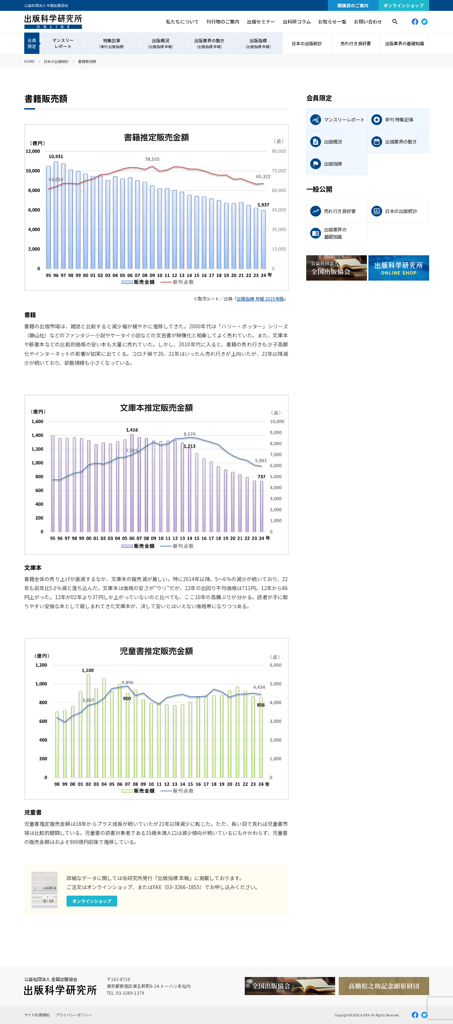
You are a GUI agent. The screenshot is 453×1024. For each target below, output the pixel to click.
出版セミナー (261, 21)
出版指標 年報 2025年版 (260, 298)
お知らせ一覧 (332, 21)
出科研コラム (297, 21)
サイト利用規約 (37, 1014)
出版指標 (258, 43)
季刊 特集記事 (399, 119)
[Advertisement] (367, 349)
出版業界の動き (209, 43)
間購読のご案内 (353, 5)
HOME (29, 61)
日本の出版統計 (307, 43)
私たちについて (182, 21)
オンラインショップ (404, 5)
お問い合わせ (368, 21)
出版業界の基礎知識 (404, 43)
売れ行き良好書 (356, 43)
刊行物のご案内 (222, 21)
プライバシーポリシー (74, 1014)
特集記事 (112, 43)
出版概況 (160, 43)
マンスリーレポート (63, 43)
